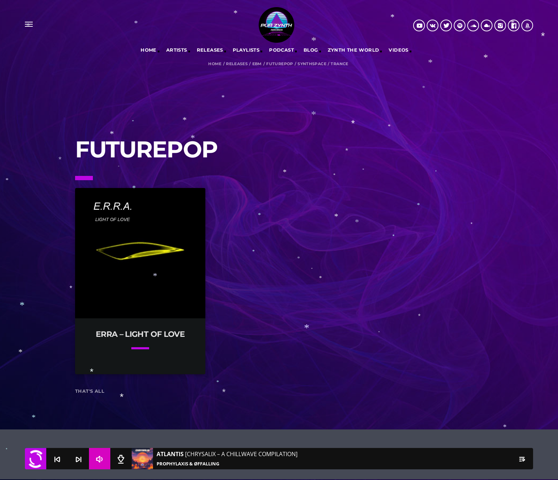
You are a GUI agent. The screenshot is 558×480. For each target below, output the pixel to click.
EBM (257, 64)
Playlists (246, 50)
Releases (237, 64)
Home (149, 50)
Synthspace (312, 64)
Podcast (281, 50)
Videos (398, 50)
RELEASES (210, 50)
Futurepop (279, 64)
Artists (176, 50)
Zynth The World (353, 50)
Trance (339, 64)
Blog (311, 50)
